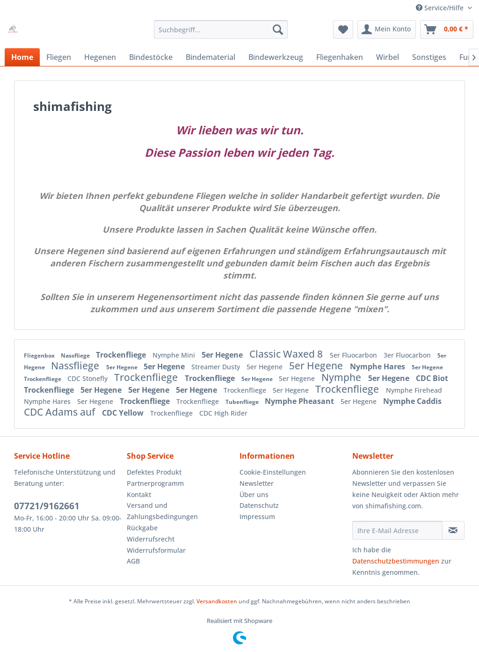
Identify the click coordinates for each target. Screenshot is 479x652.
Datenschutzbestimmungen (395, 561)
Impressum (257, 516)
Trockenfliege (122, 355)
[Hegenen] (100, 57)
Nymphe (342, 377)
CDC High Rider (223, 413)
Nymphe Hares (378, 366)
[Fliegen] (59, 57)
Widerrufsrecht (150, 539)
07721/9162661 (47, 506)
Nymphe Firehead (414, 390)
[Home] (22, 57)
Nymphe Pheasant (300, 401)
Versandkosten (216, 601)
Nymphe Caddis (412, 401)
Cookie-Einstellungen (273, 472)
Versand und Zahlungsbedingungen (162, 511)
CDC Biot (432, 378)
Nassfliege (76, 355)
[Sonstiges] (429, 57)
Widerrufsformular (156, 550)
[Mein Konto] (386, 29)
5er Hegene (223, 355)
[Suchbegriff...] (221, 29)
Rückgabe (142, 527)
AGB (133, 561)
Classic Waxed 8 (287, 353)
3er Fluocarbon (408, 355)
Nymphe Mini (174, 355)
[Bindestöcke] (151, 57)
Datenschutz (259, 505)
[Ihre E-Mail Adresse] (397, 530)
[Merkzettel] (343, 29)
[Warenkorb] (446, 29)
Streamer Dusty (216, 366)
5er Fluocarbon (354, 355)
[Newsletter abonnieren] (453, 530)
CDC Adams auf (60, 411)
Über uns (254, 494)
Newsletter (257, 483)
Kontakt (139, 494)
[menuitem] (221, 29)
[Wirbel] (388, 57)
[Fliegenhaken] (340, 57)
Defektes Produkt (154, 472)
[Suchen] (278, 29)
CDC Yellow (123, 413)
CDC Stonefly (88, 378)
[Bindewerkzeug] (276, 57)
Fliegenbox (40, 355)
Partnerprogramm (155, 483)
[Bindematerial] (210, 57)
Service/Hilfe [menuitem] (440, 7)
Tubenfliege (242, 402)
